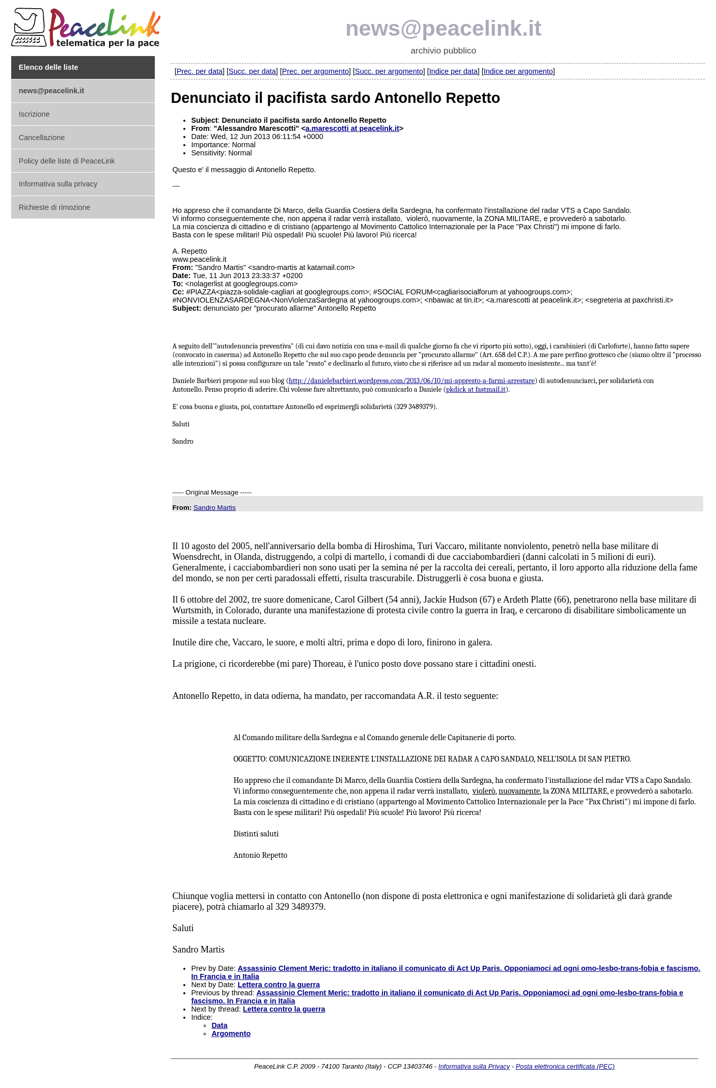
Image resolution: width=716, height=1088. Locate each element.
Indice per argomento (518, 71)
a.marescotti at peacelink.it (352, 128)
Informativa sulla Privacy (474, 1066)
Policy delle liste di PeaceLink (67, 161)
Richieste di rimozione (55, 207)
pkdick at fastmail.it (476, 389)
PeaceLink (87, 24)
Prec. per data (200, 71)
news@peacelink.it (443, 28)
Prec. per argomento (315, 71)
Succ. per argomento (389, 71)
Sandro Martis (215, 507)
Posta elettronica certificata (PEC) (565, 1066)
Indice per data (453, 71)
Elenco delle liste (48, 67)
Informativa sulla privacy (58, 184)
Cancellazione (42, 137)
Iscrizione (34, 114)
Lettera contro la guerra (279, 985)
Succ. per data (252, 71)
